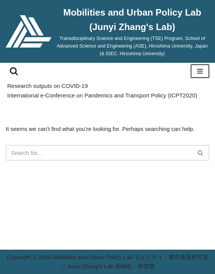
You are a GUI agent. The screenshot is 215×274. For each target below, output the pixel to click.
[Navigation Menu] (200, 71)
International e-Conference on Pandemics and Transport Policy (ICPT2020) (102, 95)
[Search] (14, 71)
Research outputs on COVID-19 (47, 86)
